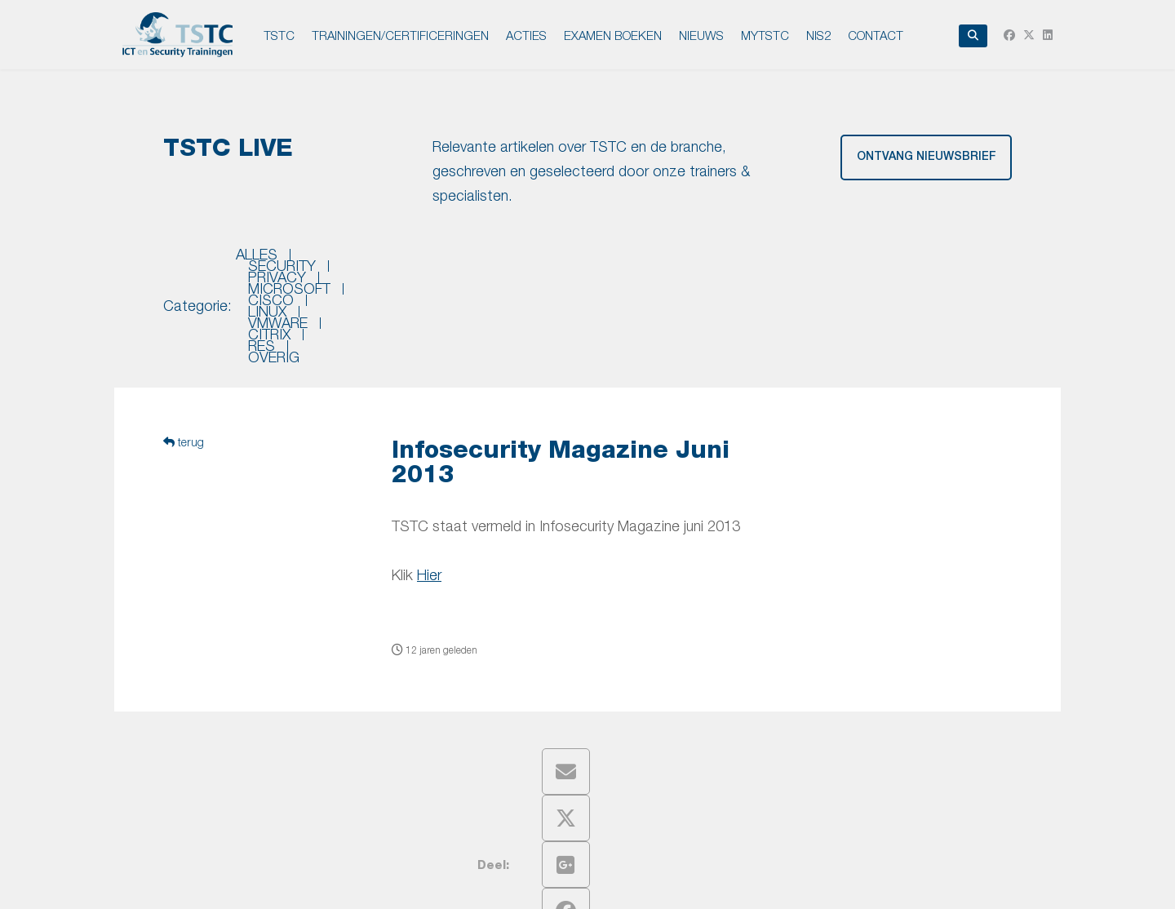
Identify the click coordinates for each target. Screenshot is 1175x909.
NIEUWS (701, 35)
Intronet (865, 882)
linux (677, 262)
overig (952, 262)
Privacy (518, 882)
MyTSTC (765, 35)
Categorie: (197, 261)
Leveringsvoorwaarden (667, 882)
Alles (256, 262)
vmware (751, 262)
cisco (609, 262)
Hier (429, 485)
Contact (875, 35)
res (887, 262)
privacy (425, 262)
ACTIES (526, 35)
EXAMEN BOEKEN (613, 35)
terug (183, 353)
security (336, 262)
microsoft (520, 262)
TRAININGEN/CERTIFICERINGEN (400, 35)
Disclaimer (574, 882)
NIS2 (818, 35)
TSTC (279, 35)
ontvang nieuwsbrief (926, 157)
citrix (827, 262)
